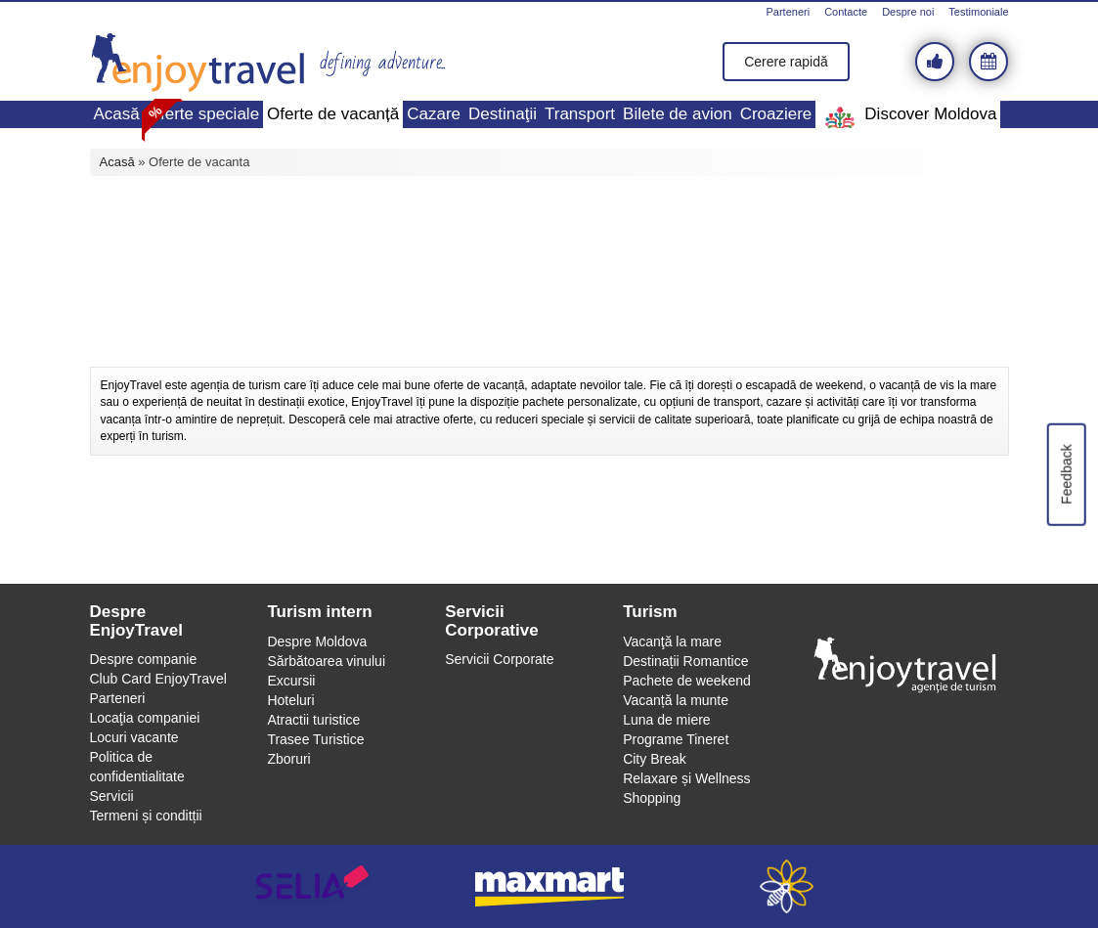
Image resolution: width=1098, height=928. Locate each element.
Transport (580, 114)
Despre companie (144, 659)
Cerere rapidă (786, 61)
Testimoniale (978, 12)
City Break (654, 759)
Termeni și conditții (146, 815)
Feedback (1066, 474)
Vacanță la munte (675, 700)
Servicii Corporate (499, 659)
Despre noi (908, 12)
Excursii (291, 680)
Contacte (845, 12)
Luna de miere (667, 720)
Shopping (652, 798)
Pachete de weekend (687, 680)
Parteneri (788, 12)
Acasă (117, 114)
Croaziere (776, 114)
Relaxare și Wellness (686, 778)
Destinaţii (502, 114)
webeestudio (786, 886)
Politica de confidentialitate (137, 766)
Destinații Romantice (685, 661)
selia (312, 886)
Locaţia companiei (145, 718)
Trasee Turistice (315, 739)
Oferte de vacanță (333, 114)
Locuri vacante (134, 737)
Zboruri (288, 759)
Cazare (434, 114)
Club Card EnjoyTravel (158, 678)
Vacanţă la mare (672, 641)
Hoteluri (290, 700)
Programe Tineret (675, 739)
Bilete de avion (677, 114)
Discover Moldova (930, 114)
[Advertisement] (549, 318)
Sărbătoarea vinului (326, 661)
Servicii (112, 796)
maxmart (549, 886)
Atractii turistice (313, 720)
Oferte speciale (203, 114)
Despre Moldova (317, 641)
